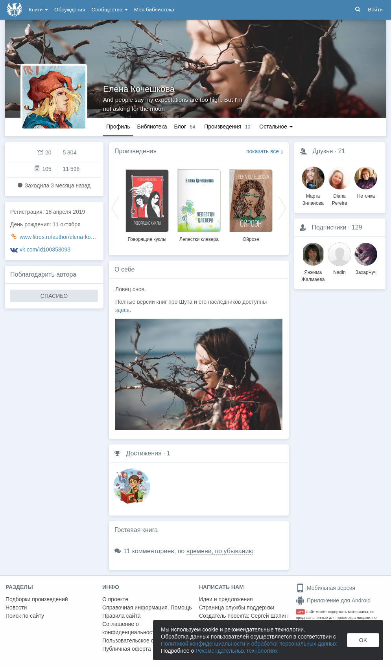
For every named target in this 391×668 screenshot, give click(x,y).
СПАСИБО (54, 296)
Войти (375, 10)
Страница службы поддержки (236, 607)
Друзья (322, 151)
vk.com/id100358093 (45, 249)
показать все (262, 151)
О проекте (115, 599)
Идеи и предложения (226, 599)
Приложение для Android (333, 600)
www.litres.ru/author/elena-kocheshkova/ (69, 237)
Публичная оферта (126, 649)
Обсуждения (69, 10)
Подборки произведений (37, 599)
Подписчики (329, 227)
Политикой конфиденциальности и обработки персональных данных (249, 643)
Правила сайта (121, 616)
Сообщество (110, 10)
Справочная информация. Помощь (147, 607)
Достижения (143, 453)
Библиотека (152, 126)
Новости (16, 607)
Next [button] (282, 207)
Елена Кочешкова (139, 89)
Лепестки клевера (199, 239)
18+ (300, 611)
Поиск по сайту (25, 616)
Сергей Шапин (269, 616)
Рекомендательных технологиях (237, 651)
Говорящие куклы (147, 239)
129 (357, 227)
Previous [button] (115, 207)
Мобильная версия (325, 588)
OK (363, 640)
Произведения (135, 151)
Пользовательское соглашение (142, 640)
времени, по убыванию (220, 551)
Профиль (118, 126)
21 (341, 151)
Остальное (276, 126)
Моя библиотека (154, 10)
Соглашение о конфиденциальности (130, 628)
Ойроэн (251, 239)
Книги (38, 10)
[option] (147, 204)
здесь (122, 310)
